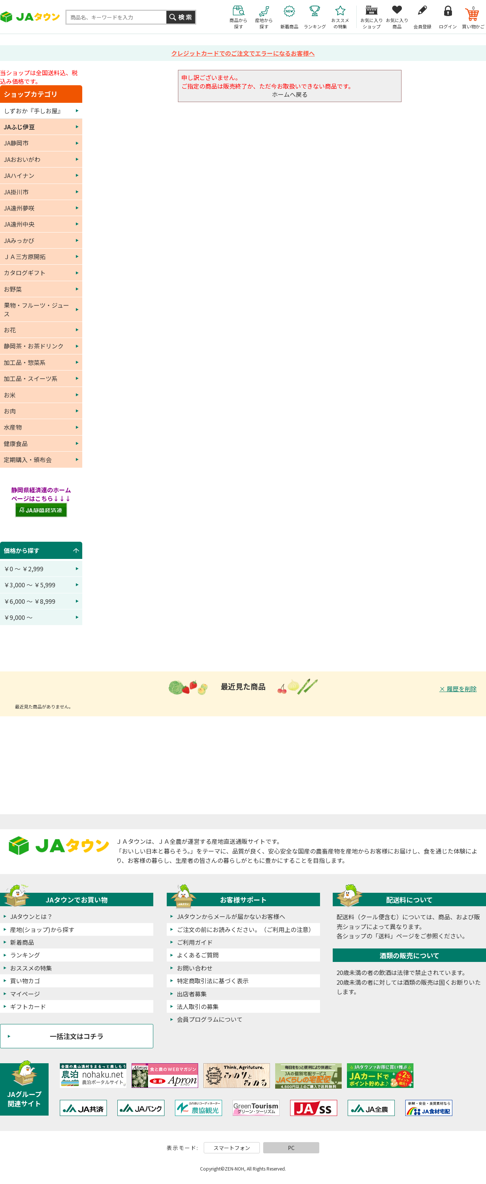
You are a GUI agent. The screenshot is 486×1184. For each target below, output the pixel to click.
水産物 (13, 426)
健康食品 (16, 443)
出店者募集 (192, 993)
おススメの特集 (31, 967)
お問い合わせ (195, 967)
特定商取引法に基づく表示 (213, 980)
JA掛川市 (16, 191)
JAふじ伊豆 (19, 126)
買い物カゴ (25, 980)
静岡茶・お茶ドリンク (34, 345)
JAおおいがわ (22, 159)
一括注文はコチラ (77, 1036)
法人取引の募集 (198, 1006)
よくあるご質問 (198, 954)
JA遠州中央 (19, 223)
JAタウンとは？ (31, 916)
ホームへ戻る (290, 94)
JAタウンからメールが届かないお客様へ (231, 916)
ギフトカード (28, 1006)
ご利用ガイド (195, 942)
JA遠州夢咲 (19, 207)
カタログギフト (25, 272)
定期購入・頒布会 (28, 459)
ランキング (25, 954)
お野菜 (13, 289)
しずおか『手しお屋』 (34, 110)
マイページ (25, 993)
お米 (10, 394)
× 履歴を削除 (458, 688)
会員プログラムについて (210, 1019)
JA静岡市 (16, 142)
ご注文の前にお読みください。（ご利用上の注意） (245, 929)
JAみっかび (19, 240)
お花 (10, 329)
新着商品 (22, 942)
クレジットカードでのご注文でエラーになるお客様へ (243, 53)
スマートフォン (231, 1147)
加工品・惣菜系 (25, 362)
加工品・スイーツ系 (31, 378)
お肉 (10, 410)
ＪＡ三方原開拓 (25, 256)
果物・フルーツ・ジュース (36, 309)
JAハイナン (19, 175)
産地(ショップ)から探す (42, 929)
